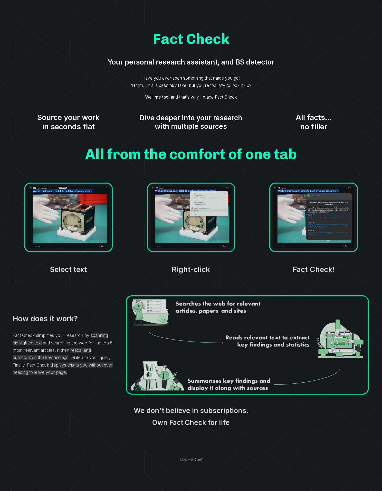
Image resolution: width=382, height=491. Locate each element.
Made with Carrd (191, 459)
